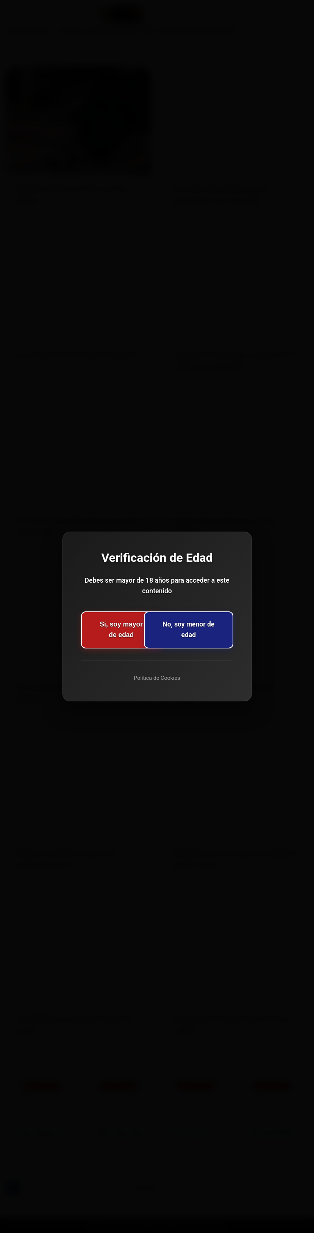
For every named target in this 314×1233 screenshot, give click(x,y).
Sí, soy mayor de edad (110, 630)
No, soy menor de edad (203, 630)
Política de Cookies (157, 678)
